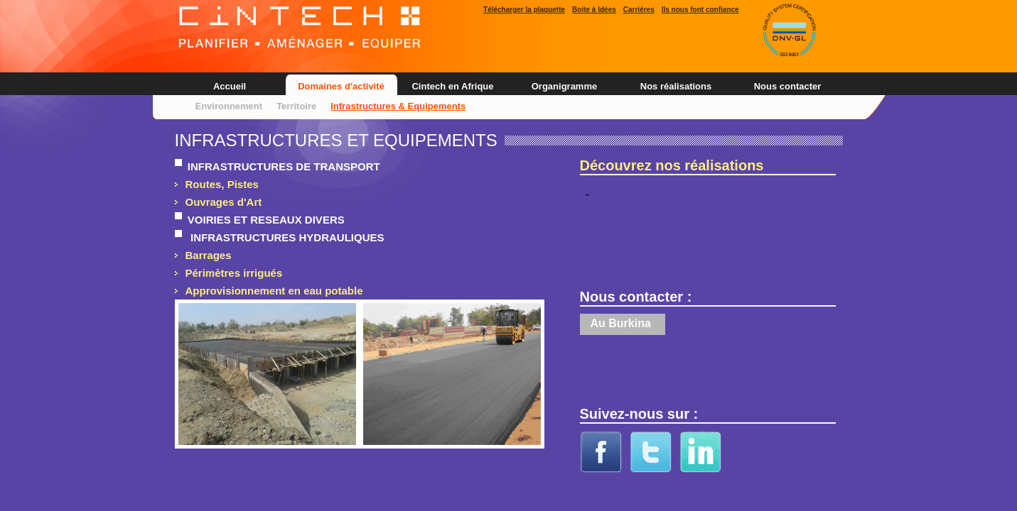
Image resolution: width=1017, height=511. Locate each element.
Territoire (296, 106)
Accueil (229, 86)
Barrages (208, 255)
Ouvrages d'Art (223, 202)
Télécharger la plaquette (524, 9)
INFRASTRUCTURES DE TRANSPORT (281, 166)
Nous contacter (788, 86)
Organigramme (564, 86)
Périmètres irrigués (234, 273)
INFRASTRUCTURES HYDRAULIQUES (283, 237)
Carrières (639, 9)
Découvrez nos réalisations (672, 165)
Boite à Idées (594, 9)
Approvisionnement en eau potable (274, 291)
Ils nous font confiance (700, 9)
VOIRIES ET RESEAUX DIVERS (263, 220)
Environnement (229, 106)
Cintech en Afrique (452, 86)
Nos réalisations (675, 86)
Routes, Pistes (222, 184)
